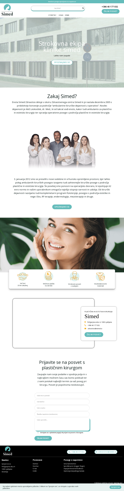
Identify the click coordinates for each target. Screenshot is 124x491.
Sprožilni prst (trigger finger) (74, 466)
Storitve (52, 15)
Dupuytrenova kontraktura (73, 468)
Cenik (67, 15)
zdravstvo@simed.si (95, 328)
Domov (35, 464)
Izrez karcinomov (70, 464)
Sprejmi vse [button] (115, 487)
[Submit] (83, 8)
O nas (61, 15)
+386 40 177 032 (110, 6)
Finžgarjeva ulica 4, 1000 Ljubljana (99, 322)
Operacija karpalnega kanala (74, 471)
